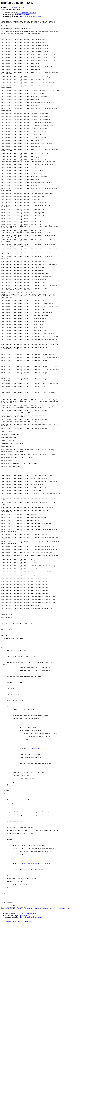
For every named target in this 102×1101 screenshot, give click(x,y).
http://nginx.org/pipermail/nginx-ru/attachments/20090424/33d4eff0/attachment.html (37, 1086)
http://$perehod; (34, 894)
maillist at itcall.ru (20, 7)
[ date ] (21, 16)
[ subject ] (33, 16)
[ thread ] (27, 16)
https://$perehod (28, 1032)
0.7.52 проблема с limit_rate (26, 13)
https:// (51, 396)
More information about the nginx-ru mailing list (16, 1099)
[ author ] (40, 16)
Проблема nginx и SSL (22, 14)
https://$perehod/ (42, 1032)
